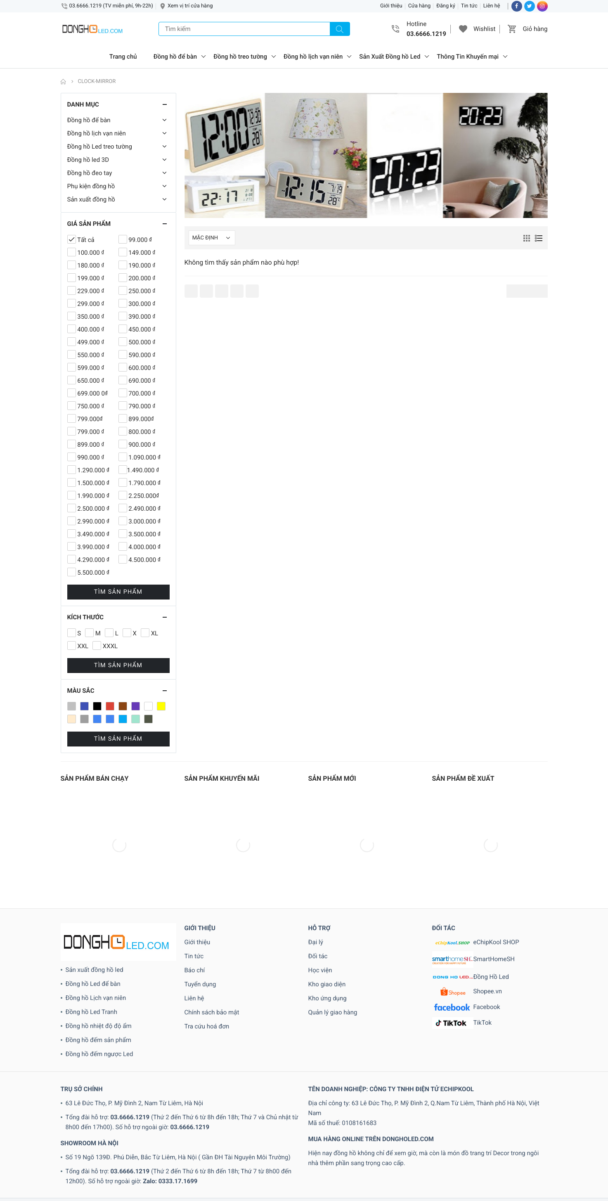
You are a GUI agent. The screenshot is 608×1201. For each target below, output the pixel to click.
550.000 (490, 1166)
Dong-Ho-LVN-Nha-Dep (342, 1186)
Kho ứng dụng (327, 918)
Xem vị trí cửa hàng (190, 6)
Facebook (466, 927)
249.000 (529, 1156)
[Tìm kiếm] (340, 29)
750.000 (83, 1176)
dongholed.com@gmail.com (204, 1130)
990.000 (248, 1176)
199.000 (311, 1156)
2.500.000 (426, 1156)
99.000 (226, 1176)
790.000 (107, 1176)
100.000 (191, 1156)
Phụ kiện (224, 1196)
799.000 (131, 1176)
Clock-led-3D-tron (498, 1176)
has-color (556, 1186)
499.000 (413, 1166)
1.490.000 (77, 1156)
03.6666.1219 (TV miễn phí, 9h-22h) (111, 6)
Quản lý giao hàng (332, 932)
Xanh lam (439, 1196)
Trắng (366, 1196)
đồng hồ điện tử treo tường (505, 1186)
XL (549, 1196)
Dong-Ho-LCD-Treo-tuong (144, 1186)
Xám (402, 1196)
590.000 (514, 1166)
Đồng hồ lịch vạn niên (313, 56)
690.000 (11, 1176)
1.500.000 (106, 1156)
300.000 (128, 1166)
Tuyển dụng (200, 904)
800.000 (155, 1176)
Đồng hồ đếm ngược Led (99, 974)
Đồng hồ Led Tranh (91, 932)
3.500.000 (72, 1166)
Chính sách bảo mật (212, 932)
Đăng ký (445, 6)
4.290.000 (256, 1166)
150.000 (239, 1156)
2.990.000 (454, 1156)
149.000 (215, 1156)
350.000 (152, 1166)
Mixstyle (199, 1196)
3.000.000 (14, 1166)
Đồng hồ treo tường (240, 56)
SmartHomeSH (473, 879)
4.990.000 (314, 1166)
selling (303, 1196)
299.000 (577, 1156)
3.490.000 (43, 1166)
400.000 (340, 1166)
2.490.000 (396, 1156)
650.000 (586, 1166)
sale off (253, 1196)
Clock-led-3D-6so (397, 1176)
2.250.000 (367, 1156)
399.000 (200, 1166)
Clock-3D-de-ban (283, 1176)
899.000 (179, 1176)
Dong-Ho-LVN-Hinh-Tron (277, 1186)
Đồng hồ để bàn (175, 56)
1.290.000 (48, 1156)
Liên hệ (491, 6)
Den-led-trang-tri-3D (550, 1176)
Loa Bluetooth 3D (155, 1196)
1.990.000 (164, 1156)
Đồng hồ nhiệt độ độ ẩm (99, 946)
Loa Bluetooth (111, 1196)
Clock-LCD (322, 1176)
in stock (39, 1196)
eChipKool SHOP (475, 862)
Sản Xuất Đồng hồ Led (389, 56)
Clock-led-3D (355, 1176)
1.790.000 (135, 1156)
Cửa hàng (419, 6)
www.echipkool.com (433, 1130)
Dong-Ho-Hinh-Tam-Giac (75, 1186)
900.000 (203, 1176)
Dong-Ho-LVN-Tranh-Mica (410, 1186)
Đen (451, 1186)
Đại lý (315, 862)
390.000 (176, 1166)
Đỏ (462, 1186)
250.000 (553, 1156)
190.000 (287, 1156)
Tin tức (469, 6)
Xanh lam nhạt (473, 1196)
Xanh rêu (532, 1196)
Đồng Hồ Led (470, 897)
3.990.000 (101, 1166)
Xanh (418, 1196)
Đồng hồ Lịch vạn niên (96, 917)
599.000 (538, 1166)
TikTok (462, 943)
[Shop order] (212, 237)
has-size (581, 1186)
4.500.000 (285, 1166)
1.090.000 (19, 1156)
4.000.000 (227, 1166)
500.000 (466, 1166)
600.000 (562, 1166)
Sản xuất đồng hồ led (94, 889)
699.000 (35, 1176)
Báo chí (195, 890)
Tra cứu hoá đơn (207, 946)
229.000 (505, 1156)
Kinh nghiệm (68, 1196)
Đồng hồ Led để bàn (93, 903)
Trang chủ (123, 56)
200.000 (481, 1156)
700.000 (59, 1176)
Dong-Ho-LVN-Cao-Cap (211, 1186)
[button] (463, 29)
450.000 (365, 1166)
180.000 (263, 1156)
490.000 (389, 1166)
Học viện (320, 890)
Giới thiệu (391, 6)
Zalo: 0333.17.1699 (170, 1101)
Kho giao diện (327, 904)
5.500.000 (440, 1166)
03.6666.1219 (129, 1037)
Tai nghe (325, 1196)
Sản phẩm (278, 1196)
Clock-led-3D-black (447, 1176)
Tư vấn (385, 1196)
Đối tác (318, 876)
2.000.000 (338, 1156)
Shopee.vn (467, 911)
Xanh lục (507, 1196)
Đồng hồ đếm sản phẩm (98, 960)
